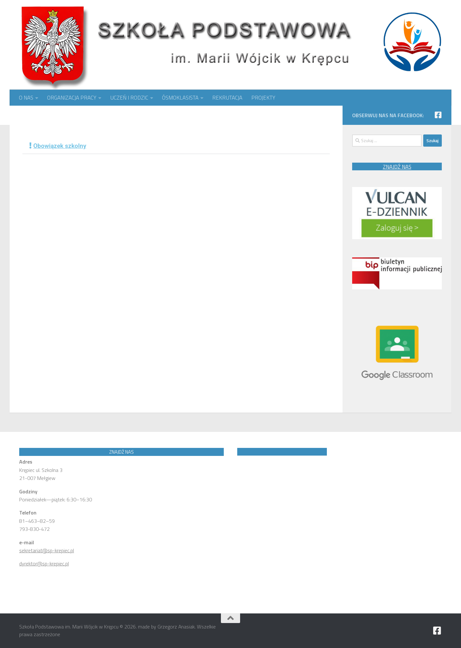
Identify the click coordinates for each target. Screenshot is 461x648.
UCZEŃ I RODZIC (129, 97)
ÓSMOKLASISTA (180, 97)
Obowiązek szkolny (59, 146)
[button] (176, 146)
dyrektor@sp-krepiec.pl (44, 563)
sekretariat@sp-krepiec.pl (46, 550)
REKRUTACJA (227, 97)
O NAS (26, 97)
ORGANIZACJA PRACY (71, 97)
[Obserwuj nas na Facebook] (438, 115)
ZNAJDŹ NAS (397, 167)
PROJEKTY (263, 97)
